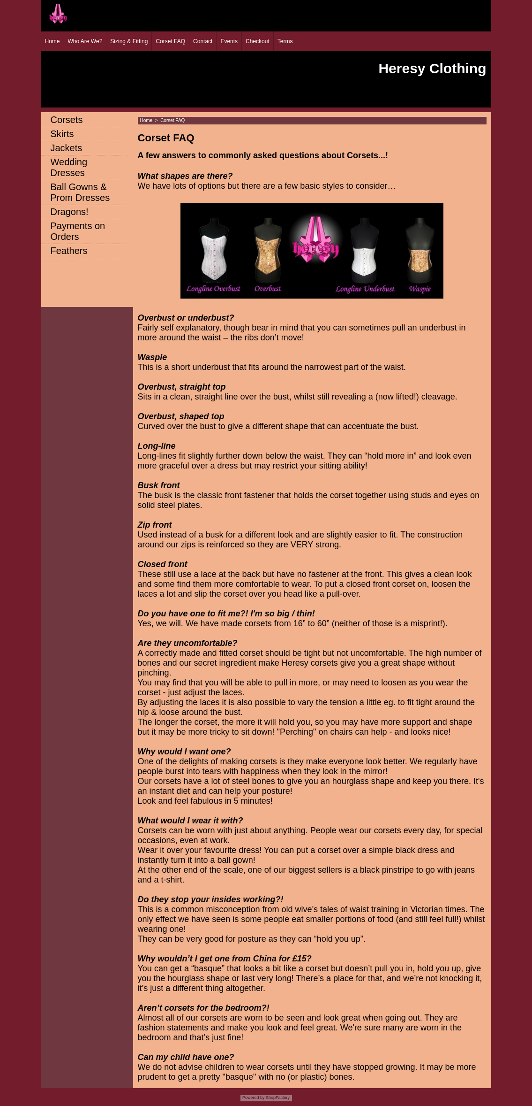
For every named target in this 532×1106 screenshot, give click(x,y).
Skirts (62, 134)
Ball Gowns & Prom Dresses (80, 192)
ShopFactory (277, 1097)
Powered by (253, 1097)
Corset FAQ (170, 41)
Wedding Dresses (69, 167)
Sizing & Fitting (129, 41)
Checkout (258, 41)
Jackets (66, 148)
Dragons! (70, 212)
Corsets (67, 120)
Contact (202, 41)
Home (52, 41)
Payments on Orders (78, 231)
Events (229, 41)
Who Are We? (85, 41)
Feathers (69, 251)
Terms (285, 41)
